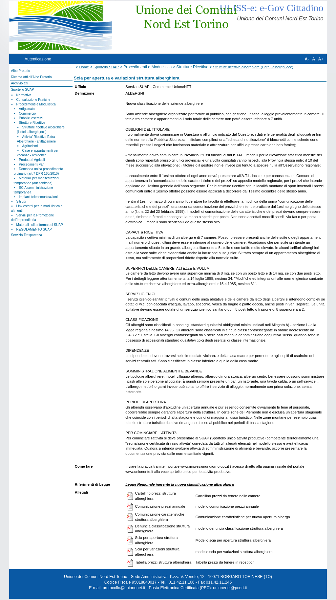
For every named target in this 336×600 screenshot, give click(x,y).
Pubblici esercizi (31, 118)
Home (84, 67)
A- (306, 59)
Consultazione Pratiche (33, 99)
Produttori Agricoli (32, 160)
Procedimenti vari (32, 164)
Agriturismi (30, 146)
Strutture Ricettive (32, 122)
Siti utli (21, 201)
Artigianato (27, 109)
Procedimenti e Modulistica (36, 104)
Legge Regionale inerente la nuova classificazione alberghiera (179, 484)
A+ (320, 59)
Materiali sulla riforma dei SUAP (39, 225)
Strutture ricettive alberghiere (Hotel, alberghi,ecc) (253, 67)
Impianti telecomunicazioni (38, 197)
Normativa (24, 95)
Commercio (27, 113)
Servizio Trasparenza (26, 235)
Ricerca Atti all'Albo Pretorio (31, 77)
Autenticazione (38, 59)
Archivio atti (19, 83)
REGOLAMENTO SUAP (34, 229)
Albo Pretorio (20, 71)
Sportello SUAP (22, 89)
